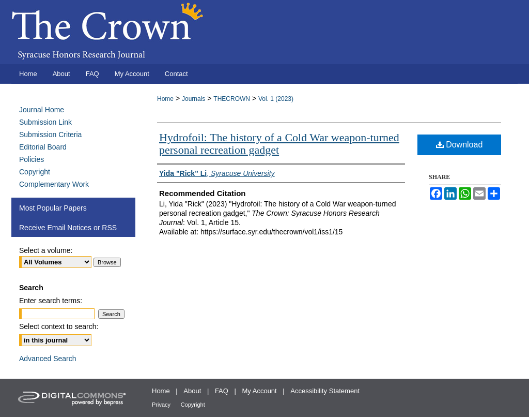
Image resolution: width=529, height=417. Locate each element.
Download (459, 144)
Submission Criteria (50, 134)
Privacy (161, 404)
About (192, 391)
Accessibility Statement (325, 391)
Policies (31, 159)
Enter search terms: (50, 300)
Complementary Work (54, 184)
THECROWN (231, 98)
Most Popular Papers (53, 208)
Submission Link (45, 122)
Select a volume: (46, 250)
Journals (193, 98)
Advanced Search (47, 358)
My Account (259, 391)
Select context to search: (58, 326)
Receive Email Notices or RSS (68, 228)
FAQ (221, 391)
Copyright (34, 172)
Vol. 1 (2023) (275, 98)
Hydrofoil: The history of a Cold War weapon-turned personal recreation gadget (279, 143)
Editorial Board (43, 147)
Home (165, 98)
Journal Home (41, 110)
